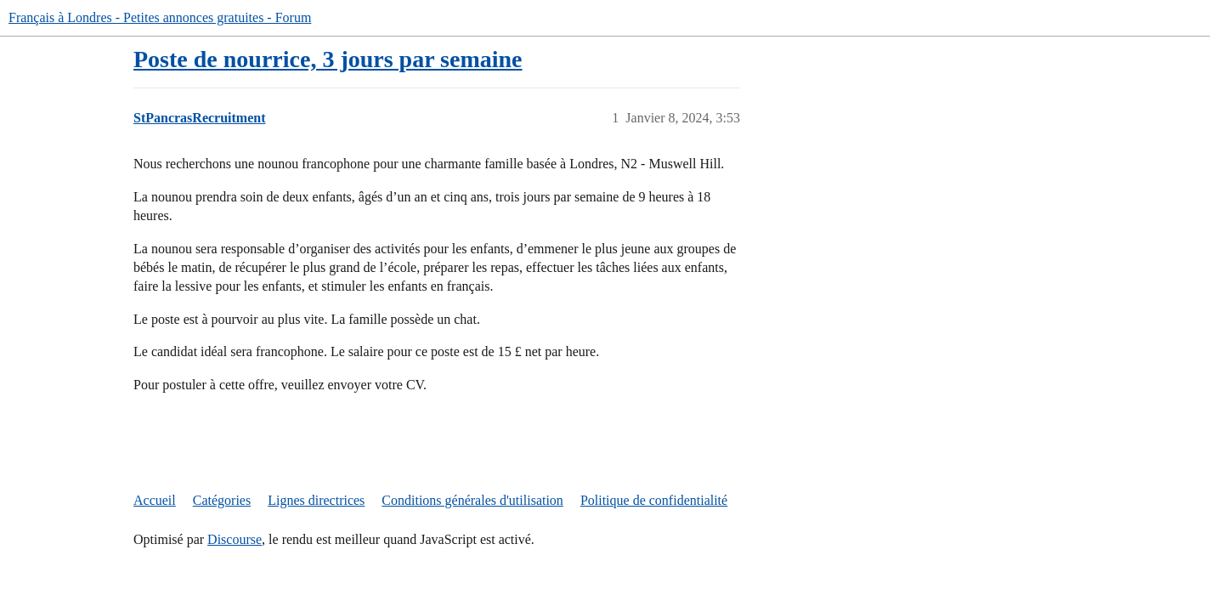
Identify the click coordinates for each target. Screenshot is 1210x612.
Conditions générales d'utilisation (472, 500)
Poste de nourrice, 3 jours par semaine (328, 59)
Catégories (222, 500)
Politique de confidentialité (653, 500)
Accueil (154, 500)
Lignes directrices (316, 500)
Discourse (234, 539)
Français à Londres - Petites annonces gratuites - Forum (159, 17)
